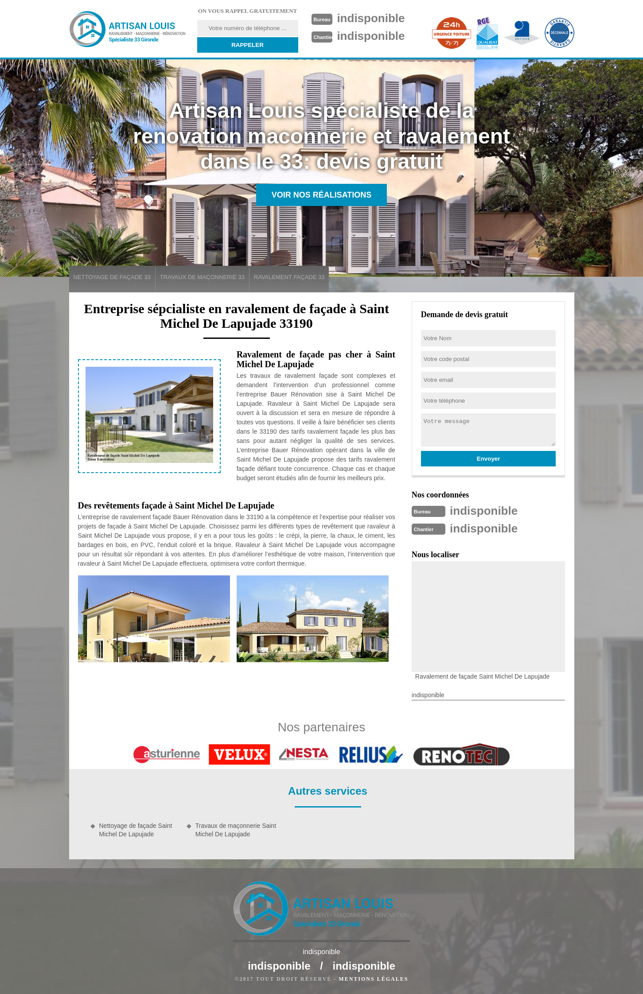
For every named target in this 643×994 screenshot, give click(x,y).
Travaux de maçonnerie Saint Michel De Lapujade (235, 829)
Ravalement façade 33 (289, 277)
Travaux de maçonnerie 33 (202, 277)
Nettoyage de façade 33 (112, 277)
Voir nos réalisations (322, 194)
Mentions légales (373, 979)
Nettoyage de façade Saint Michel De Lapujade (135, 829)
